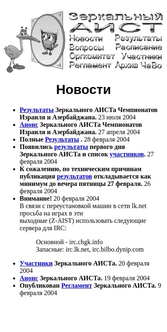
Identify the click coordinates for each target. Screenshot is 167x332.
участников (127, 154)
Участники (36, 263)
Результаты (37, 109)
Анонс (29, 124)
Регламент (76, 285)
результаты (71, 146)
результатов (74, 176)
